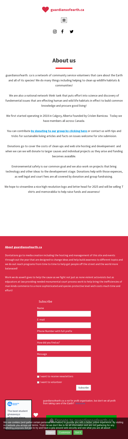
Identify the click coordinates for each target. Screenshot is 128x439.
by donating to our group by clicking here (59, 131)
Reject (50, 432)
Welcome (80, 403)
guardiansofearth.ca (67, 9)
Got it (78, 432)
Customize (64, 432)
